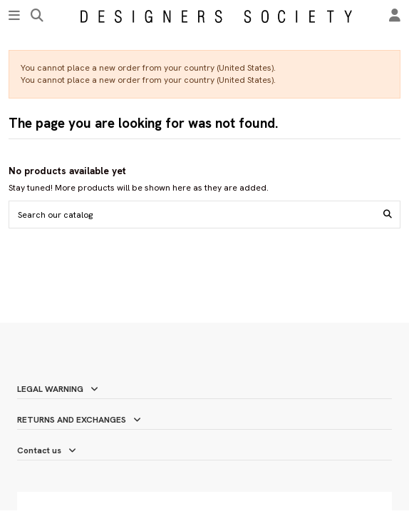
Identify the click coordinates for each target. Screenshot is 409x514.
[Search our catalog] (387, 214)
